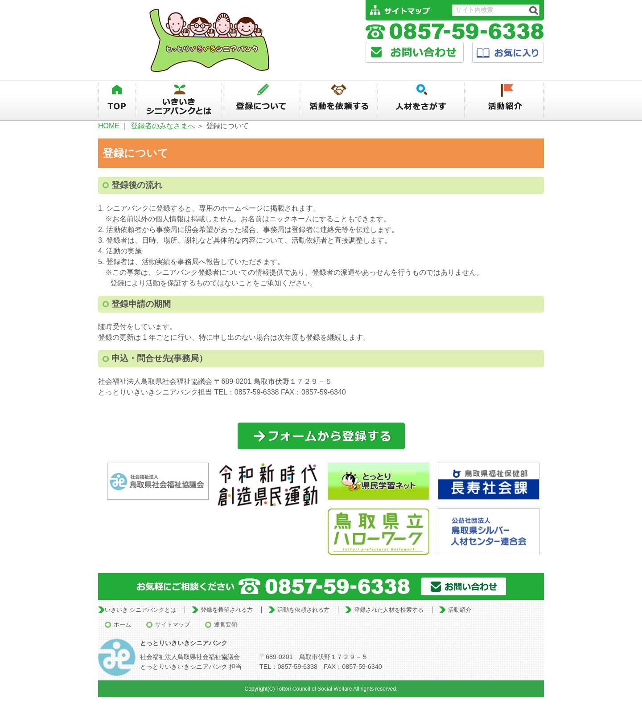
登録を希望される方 (227, 609)
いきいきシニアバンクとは (179, 100)
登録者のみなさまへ (163, 126)
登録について (261, 100)
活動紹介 (504, 100)
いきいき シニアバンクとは (140, 609)
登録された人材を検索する (389, 609)
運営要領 (225, 624)
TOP (117, 100)
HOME (108, 126)
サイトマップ (172, 624)
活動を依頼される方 (303, 609)
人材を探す (421, 100)
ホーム (122, 624)
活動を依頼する (339, 100)
